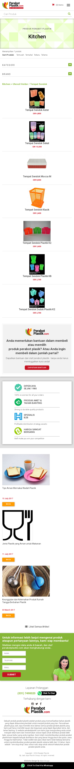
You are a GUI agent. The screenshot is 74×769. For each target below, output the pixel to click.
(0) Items (59, 5)
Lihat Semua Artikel (37, 626)
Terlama (44, 55)
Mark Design (45, 761)
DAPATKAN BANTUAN (37, 368)
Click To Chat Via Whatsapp (37, 765)
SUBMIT (11, 674)
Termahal (29, 55)
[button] (8, 65)
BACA (8, 504)
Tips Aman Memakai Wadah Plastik (19, 488)
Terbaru (37, 55)
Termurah (20, 55)
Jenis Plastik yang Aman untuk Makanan (21, 543)
